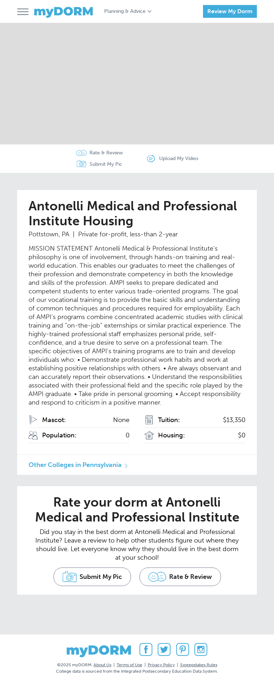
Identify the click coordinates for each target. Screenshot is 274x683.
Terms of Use (129, 664)
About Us (102, 664)
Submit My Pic (106, 164)
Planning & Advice (125, 11)
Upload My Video (178, 158)
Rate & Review (106, 153)
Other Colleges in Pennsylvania (75, 465)
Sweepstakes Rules (198, 664)
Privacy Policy (161, 664)
